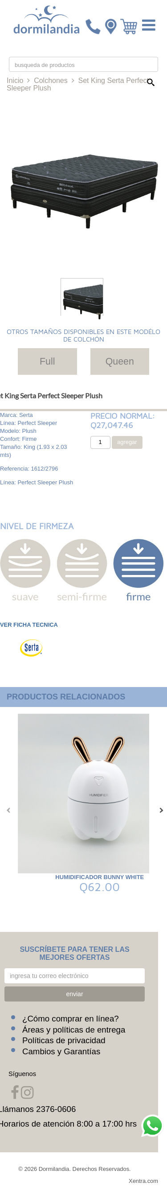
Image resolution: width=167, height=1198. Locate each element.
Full (47, 361)
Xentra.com (143, 1181)
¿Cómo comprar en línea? (70, 1018)
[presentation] (6, 810)
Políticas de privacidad (64, 1040)
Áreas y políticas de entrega (73, 1029)
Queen (120, 361)
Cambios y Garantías (61, 1051)
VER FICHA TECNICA (29, 624)
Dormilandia (54, 1169)
